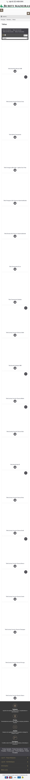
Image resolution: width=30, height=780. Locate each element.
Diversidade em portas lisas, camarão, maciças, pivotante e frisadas (15, 722)
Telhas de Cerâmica (6, 30)
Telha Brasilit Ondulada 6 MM (15, 365)
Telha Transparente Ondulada (15, 299)
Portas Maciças (19, 751)
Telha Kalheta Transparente (15, 134)
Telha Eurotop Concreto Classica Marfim (15, 398)
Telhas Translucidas (19, 31)
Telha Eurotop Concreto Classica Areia (15, 497)
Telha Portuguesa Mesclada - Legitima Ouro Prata (15, 167)
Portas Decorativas (17, 749)
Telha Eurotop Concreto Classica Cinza (15, 101)
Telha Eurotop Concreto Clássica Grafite (15, 332)
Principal (3, 19)
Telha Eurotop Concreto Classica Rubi (15, 431)
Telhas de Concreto (17, 30)
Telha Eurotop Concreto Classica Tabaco (15, 695)
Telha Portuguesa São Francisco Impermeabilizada (15, 200)
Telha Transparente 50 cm (15, 266)
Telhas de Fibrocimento (8, 31)
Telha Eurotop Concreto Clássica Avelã (15, 530)
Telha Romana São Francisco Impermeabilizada (15, 233)
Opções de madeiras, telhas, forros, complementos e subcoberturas (15, 711)
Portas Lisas (10, 751)
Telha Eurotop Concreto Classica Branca (15, 563)
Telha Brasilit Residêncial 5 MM (15, 68)
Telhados (8, 19)
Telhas (14, 19)
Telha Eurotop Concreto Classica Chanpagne (15, 629)
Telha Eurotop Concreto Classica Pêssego (15, 662)
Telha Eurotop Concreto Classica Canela (15, 596)
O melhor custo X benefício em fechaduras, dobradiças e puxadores (15, 743)
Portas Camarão (6, 749)
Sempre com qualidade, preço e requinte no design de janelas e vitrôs (15, 733)
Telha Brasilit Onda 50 (15, 464)
